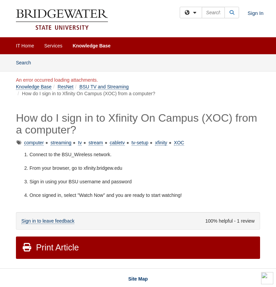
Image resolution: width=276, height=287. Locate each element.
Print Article (50, 247)
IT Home (25, 45)
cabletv (117, 142)
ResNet (66, 86)
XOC (179, 142)
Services (53, 45)
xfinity (161, 142)
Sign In (255, 13)
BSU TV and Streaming (104, 86)
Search (26, 62)
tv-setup (140, 142)
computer (34, 142)
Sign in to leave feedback (47, 221)
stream (95, 142)
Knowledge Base (92, 45)
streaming (61, 142)
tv (80, 142)
